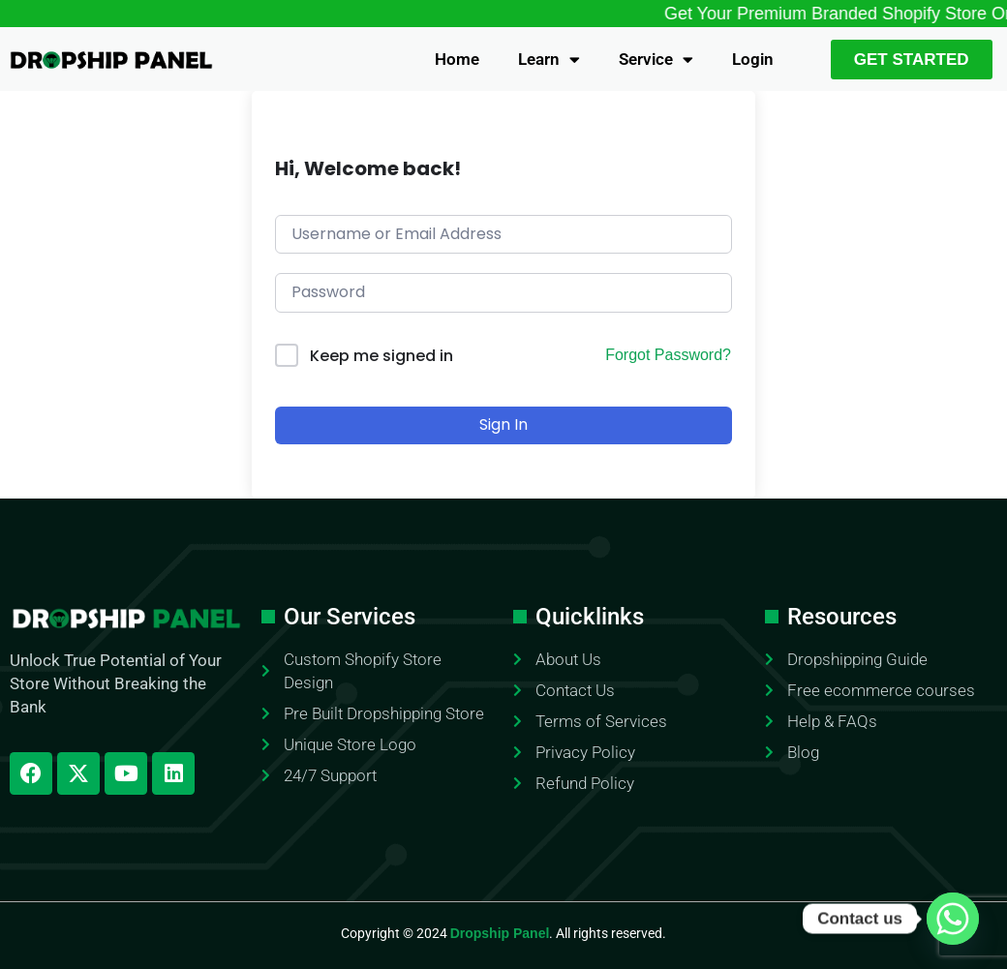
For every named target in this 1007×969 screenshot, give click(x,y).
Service (656, 59)
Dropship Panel (500, 933)
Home (457, 59)
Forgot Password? (668, 355)
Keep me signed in (381, 356)
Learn (549, 59)
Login (753, 59)
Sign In (503, 424)
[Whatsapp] (953, 919)
